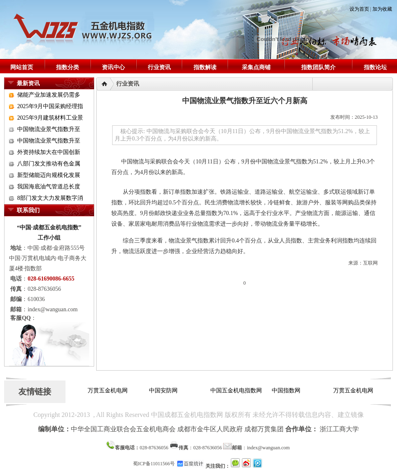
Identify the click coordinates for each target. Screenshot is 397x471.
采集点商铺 (256, 67)
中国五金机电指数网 (237, 390)
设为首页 (359, 9)
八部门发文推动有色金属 (48, 164)
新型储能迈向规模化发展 (48, 175)
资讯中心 (113, 67)
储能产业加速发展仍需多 (48, 95)
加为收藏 (382, 9)
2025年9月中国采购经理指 (50, 106)
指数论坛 (375, 67)
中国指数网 (287, 390)
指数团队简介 (318, 67)
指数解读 (205, 67)
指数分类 (67, 67)
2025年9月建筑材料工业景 (50, 118)
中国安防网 (164, 390)
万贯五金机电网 (109, 390)
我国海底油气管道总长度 (48, 186)
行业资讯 (159, 67)
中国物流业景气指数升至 (48, 129)
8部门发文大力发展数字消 (50, 198)
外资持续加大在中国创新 (48, 152)
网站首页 (21, 67)
